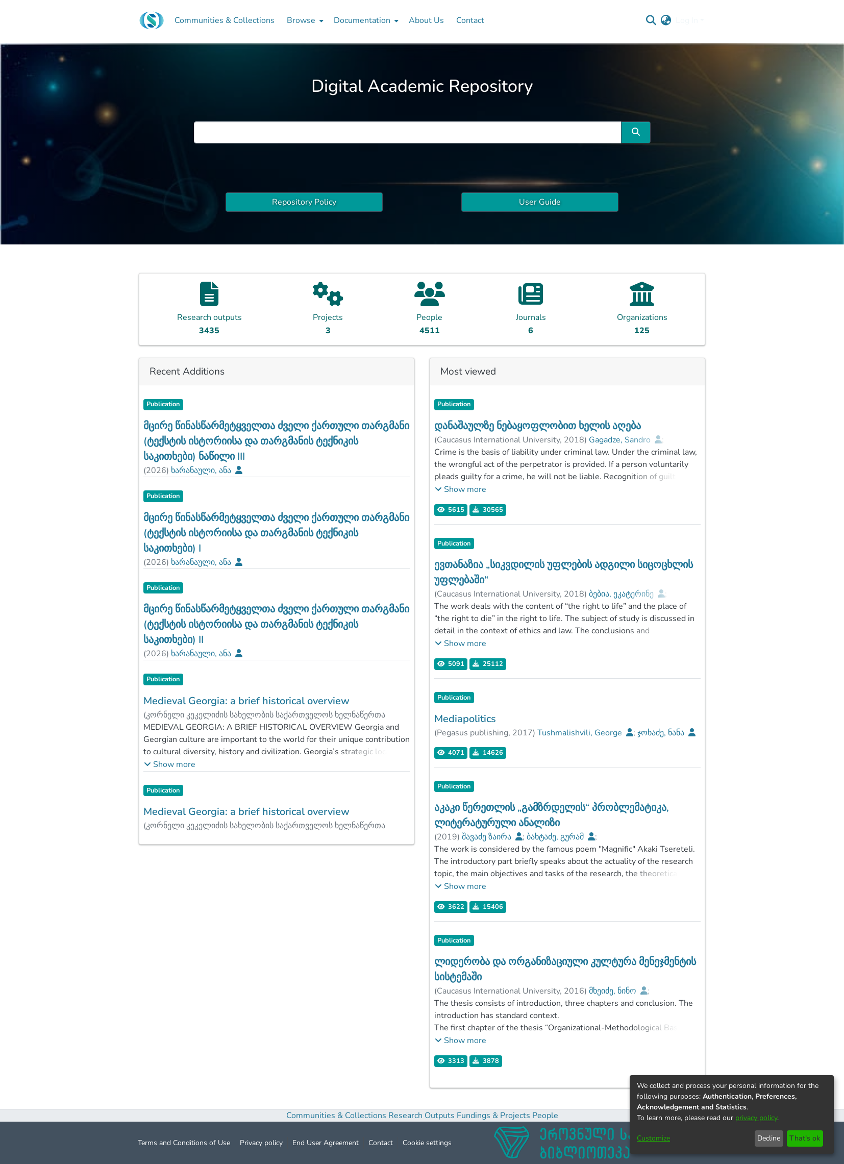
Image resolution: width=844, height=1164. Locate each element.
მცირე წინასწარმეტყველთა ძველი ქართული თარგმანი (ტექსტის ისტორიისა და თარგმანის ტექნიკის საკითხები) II (276, 624)
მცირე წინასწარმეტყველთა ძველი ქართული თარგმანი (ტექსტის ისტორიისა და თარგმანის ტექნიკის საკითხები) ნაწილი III (276, 441)
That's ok (804, 1138)
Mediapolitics (465, 719)
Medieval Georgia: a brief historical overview (246, 701)
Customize (653, 1138)
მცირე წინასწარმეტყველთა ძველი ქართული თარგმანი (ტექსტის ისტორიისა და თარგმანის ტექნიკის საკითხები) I (276, 533)
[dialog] (732, 1114)
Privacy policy (261, 1143)
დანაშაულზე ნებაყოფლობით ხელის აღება (537, 426)
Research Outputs (422, 1115)
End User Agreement (325, 1143)
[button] (169, 764)
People (545, 1115)
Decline (768, 1138)
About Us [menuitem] (426, 20)
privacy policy (756, 1118)
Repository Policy (304, 202)
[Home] (151, 20)
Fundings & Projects (493, 1115)
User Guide (540, 202)
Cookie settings (427, 1143)
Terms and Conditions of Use (184, 1143)
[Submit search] (651, 20)
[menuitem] (304, 20)
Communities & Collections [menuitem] (225, 20)
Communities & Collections (336, 1115)
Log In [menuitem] (687, 20)
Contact (380, 1143)
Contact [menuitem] (470, 20)
